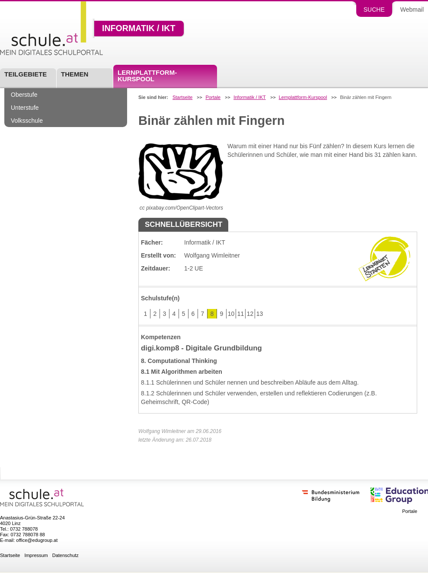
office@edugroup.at (36, 540)
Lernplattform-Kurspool (147, 75)
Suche (374, 9)
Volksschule (27, 121)
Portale (212, 97)
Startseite (182, 97)
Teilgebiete (25, 74)
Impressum (36, 555)
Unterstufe (25, 108)
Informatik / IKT (138, 28)
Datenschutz (65, 555)
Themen (74, 74)
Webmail (412, 9)
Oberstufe (24, 95)
